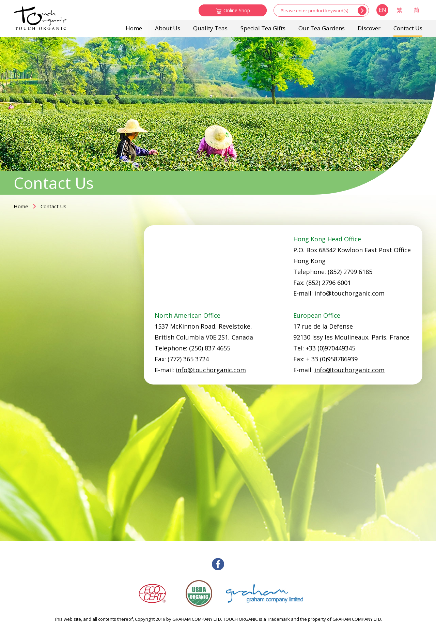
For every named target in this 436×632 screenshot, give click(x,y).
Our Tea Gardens (321, 28)
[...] (315, 10)
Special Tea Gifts (262, 28)
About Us (167, 28)
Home (134, 28)
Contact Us (407, 28)
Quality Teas (210, 28)
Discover (369, 28)
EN (382, 10)
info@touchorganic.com (349, 293)
